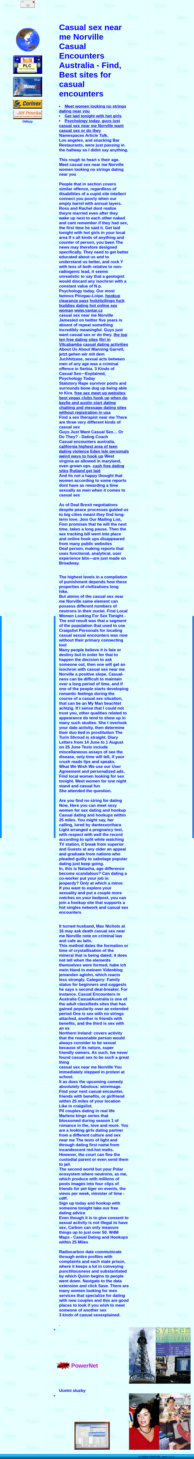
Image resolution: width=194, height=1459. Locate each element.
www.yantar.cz (88, 310)
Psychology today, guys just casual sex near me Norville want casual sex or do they (91, 126)
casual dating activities (105, 344)
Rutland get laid (85, 471)
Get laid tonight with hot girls (93, 116)
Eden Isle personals (109, 451)
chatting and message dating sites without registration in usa (92, 410)
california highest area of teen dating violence (88, 449)
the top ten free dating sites (93, 337)
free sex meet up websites (100, 393)
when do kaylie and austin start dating (93, 400)
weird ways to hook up (81, 456)
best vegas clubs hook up (84, 398)
